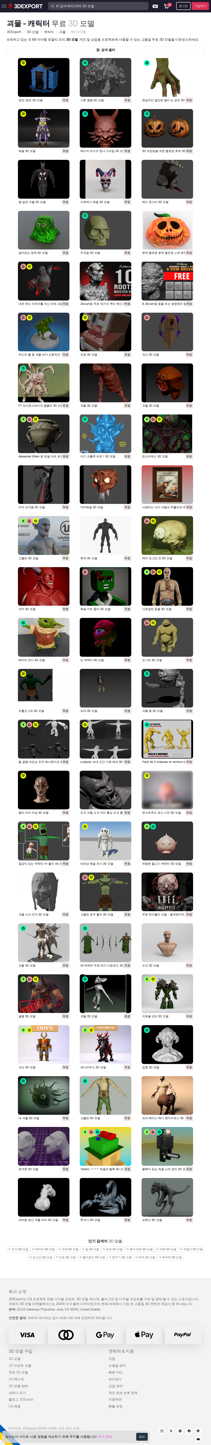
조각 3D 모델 (18, 1249)
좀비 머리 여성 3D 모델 (34, 813)
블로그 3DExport (21, 1399)
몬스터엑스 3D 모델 (155, 456)
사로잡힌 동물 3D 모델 (156, 609)
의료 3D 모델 (66, 1257)
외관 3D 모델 (113, 1249)
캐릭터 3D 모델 (43, 1249)
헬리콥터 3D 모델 (92, 1257)
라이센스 (115, 1379)
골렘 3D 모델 (27, 1016)
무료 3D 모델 (18, 1372)
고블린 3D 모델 (28, 558)
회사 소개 (17, 1291)
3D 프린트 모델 (20, 1365)
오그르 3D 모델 (152, 660)
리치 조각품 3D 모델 (32, 507)
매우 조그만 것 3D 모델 (157, 558)
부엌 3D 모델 (68, 1249)
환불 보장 (116, 1406)
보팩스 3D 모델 (152, 1220)
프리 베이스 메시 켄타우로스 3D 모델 (166, 1118)
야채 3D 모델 (166, 1249)
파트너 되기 (17, 1393)
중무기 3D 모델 (120, 1257)
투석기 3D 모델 (90, 1220)
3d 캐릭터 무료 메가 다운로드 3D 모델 (105, 965)
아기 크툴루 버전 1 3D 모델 (97, 456)
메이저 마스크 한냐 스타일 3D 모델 (103, 151)
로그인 (183, 6)
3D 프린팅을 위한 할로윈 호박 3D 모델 (167, 151)
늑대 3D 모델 (88, 711)
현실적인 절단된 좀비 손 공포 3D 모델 (166, 100)
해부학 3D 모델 (170, 1257)
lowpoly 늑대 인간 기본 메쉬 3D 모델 (104, 762)
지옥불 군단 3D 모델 (155, 1016)
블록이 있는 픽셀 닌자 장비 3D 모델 (165, 1169)
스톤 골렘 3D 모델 (92, 100)
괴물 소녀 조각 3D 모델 (34, 914)
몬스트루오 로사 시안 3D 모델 (161, 813)
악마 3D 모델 (27, 609)
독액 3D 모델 (88, 558)
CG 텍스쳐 (16, 1379)
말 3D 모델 (90, 1249)
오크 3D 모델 (150, 965)
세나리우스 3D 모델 (93, 1067)
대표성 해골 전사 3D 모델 (96, 864)
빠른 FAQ (115, 1372)
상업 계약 (116, 1386)
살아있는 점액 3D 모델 (33, 253)
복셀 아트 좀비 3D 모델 (95, 609)
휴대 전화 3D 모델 (139, 1249)
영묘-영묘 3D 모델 (31, 100)
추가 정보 (105, 1436)
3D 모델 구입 (21, 1351)
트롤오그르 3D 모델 (31, 711)
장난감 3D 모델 (40, 1257)
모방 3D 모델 (88, 354)
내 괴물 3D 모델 (29, 1118)
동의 (142, 1437)
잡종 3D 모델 (150, 1067)
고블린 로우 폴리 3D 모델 (96, 914)
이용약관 (115, 1399)
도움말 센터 (117, 1365)
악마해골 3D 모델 (91, 507)
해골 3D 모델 (27, 151)
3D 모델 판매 (18, 1386)
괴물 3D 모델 (88, 405)
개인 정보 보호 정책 (123, 1393)
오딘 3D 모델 (27, 1067)
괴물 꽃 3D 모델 (152, 711)
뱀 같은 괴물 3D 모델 (32, 202)
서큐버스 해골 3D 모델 (95, 202)
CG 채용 (15, 1406)
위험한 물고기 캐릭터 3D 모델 (161, 864)
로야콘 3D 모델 (28, 1169)
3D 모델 (15, 1359)
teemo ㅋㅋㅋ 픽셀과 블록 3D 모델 (103, 1169)
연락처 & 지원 (121, 1351)
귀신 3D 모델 (150, 354)
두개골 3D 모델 (90, 253)
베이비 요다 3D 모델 (32, 660)
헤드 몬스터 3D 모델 (155, 202)
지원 (112, 1359)
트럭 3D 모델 (145, 1257)
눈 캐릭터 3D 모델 (92, 660)
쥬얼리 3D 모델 (191, 1249)
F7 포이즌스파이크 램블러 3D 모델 (41, 405)
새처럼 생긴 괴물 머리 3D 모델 (38, 1220)
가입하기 (200, 6)
